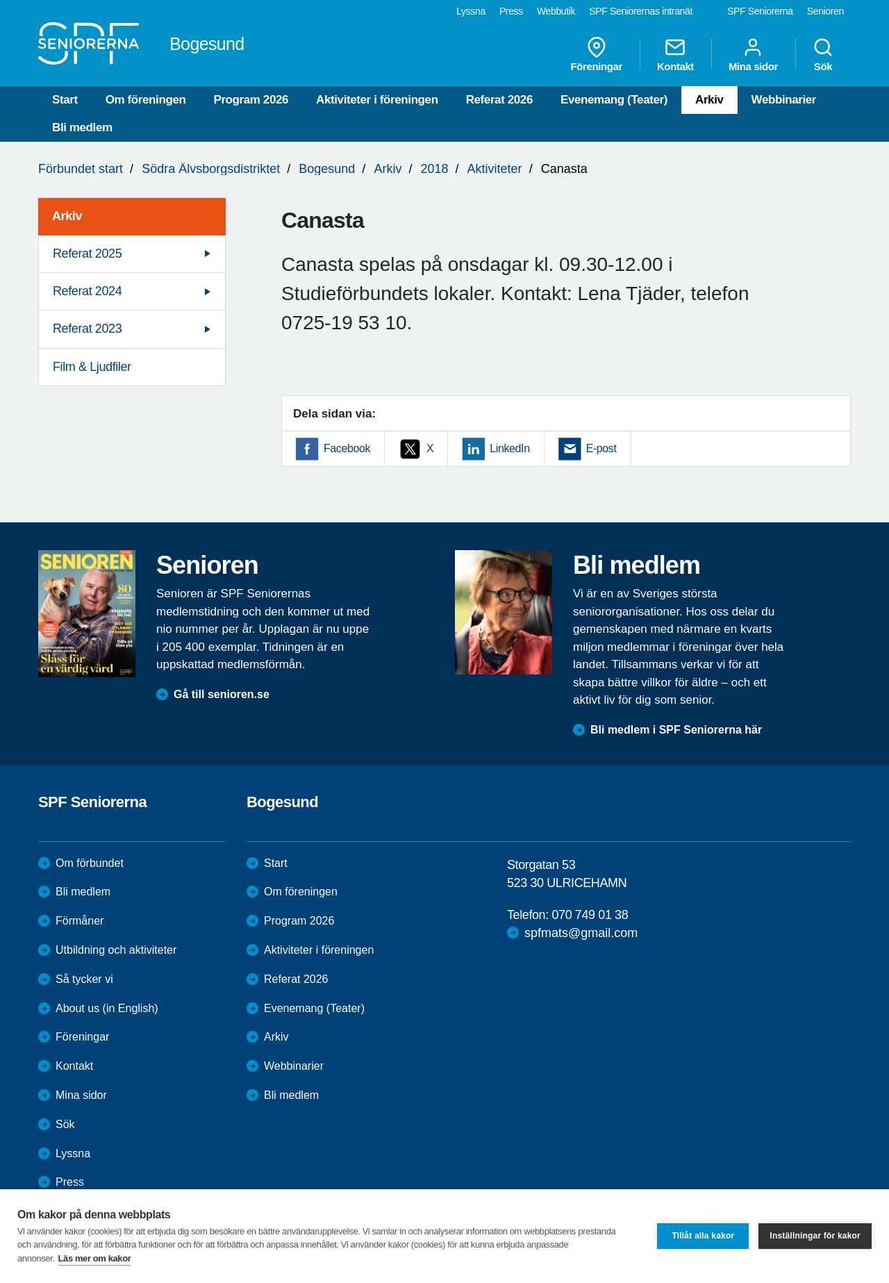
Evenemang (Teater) (613, 99)
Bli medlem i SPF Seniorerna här (676, 730)
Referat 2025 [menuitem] (87, 253)
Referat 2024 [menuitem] (87, 291)
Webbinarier (784, 99)
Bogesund (327, 169)
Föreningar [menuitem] (596, 54)
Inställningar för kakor (815, 1236)
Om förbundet (90, 863)
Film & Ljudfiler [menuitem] (92, 367)
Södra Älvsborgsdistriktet (211, 169)
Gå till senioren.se (221, 694)
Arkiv (709, 99)
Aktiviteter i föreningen (377, 99)
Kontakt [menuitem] (675, 54)
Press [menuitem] (511, 11)
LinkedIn (509, 448)
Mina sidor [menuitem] (753, 54)
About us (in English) (107, 1008)
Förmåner (79, 921)
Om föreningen (146, 99)
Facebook (347, 448)
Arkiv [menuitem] (67, 216)
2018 (434, 169)
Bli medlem (82, 127)
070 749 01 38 (589, 915)
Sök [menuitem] (823, 54)
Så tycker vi (84, 979)
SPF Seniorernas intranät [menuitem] (640, 11)
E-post (601, 448)
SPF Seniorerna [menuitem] (760, 11)
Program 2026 (250, 99)
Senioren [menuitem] (825, 11)
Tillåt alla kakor (703, 1236)
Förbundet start (80, 169)
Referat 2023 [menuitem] (87, 329)
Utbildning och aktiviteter (116, 950)
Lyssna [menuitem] (470, 11)
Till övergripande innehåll (0, 0)
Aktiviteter (494, 169)
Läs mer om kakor (94, 1258)
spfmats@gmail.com (581, 933)
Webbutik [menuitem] (556, 11)
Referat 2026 (499, 99)
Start (65, 99)
